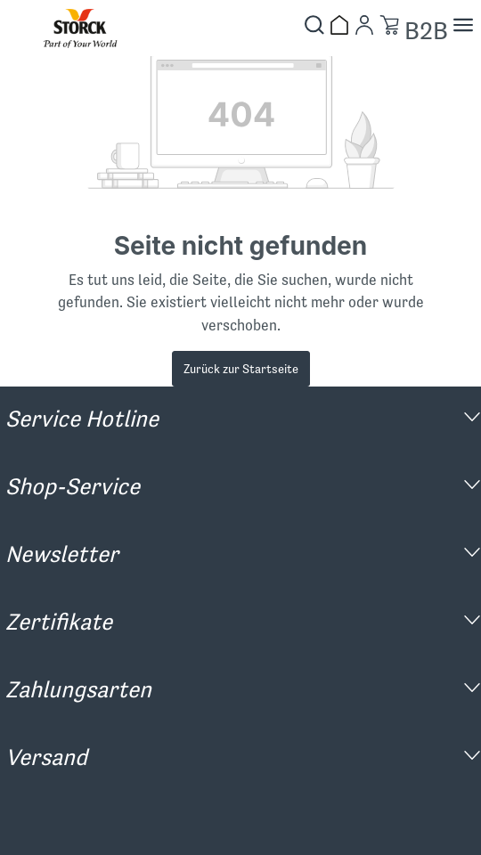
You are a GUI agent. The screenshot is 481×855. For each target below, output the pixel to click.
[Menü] (463, 25)
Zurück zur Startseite (240, 369)
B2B (426, 30)
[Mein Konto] (364, 25)
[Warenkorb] (389, 25)
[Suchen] (314, 25)
